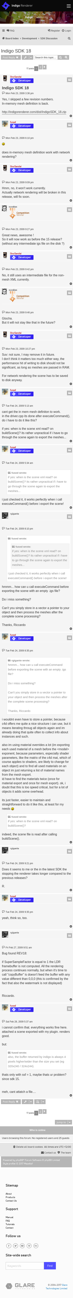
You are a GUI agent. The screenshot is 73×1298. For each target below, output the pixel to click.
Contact (9, 1227)
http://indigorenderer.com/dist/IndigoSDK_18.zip (34, 112)
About (9, 1193)
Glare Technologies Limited (56, 1286)
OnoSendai (15, 76)
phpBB (19, 1160)
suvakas (13, 206)
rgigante (14, 513)
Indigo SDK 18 (16, 50)
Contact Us (11, 1200)
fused (13, 122)
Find (50, 1265)
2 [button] (40, 67)
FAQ (8, 1220)
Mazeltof (28, 1163)
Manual (9, 1217)
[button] (45, 67)
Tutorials (10, 1224)
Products (10, 1197)
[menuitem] (10, 30)
